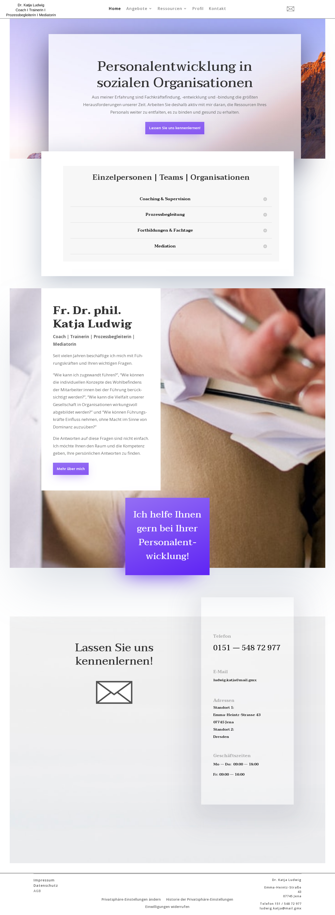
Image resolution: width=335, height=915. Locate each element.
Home (115, 9)
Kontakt (217, 9)
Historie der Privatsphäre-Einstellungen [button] (199, 900)
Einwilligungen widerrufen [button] (167, 907)
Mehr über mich (71, 469)
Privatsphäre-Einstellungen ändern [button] (131, 900)
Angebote (136, 9)
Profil (198, 9)
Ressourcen (170, 9)
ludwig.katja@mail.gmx (280, 908)
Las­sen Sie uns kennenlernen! (174, 128)
